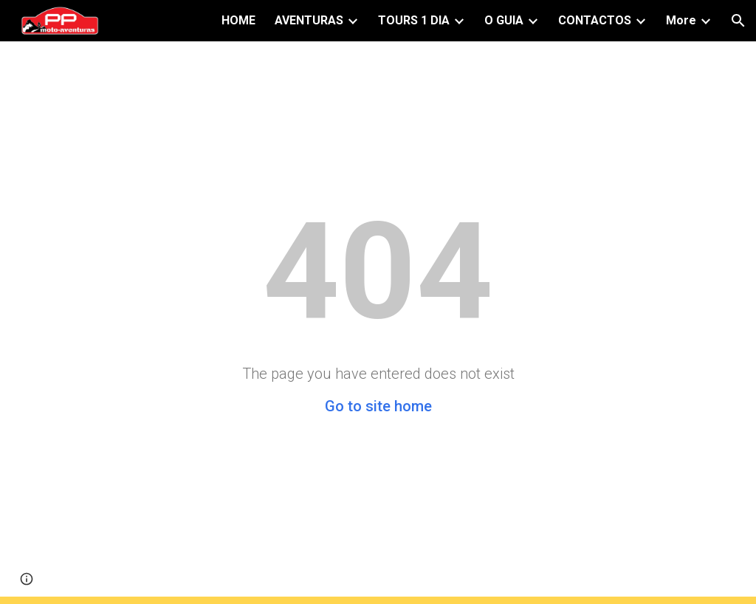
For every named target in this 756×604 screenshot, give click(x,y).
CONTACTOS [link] (594, 20)
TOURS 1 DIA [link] (414, 20)
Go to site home (378, 406)
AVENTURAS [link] (309, 20)
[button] (738, 20)
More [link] (681, 20)
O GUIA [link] (503, 20)
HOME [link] (238, 20)
